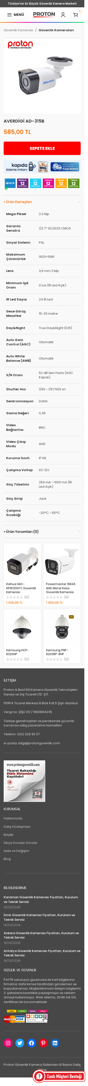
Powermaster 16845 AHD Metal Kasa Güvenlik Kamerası (61, 588)
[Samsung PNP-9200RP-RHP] (62, 627)
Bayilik (8, 834)
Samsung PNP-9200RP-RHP (57, 652)
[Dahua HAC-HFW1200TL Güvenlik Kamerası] (22, 561)
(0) (26, 597)
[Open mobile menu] (15, 15)
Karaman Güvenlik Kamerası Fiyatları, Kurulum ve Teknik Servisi (41, 899)
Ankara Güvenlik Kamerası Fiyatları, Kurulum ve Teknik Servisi (41, 935)
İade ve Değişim (16, 850)
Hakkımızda (13, 818)
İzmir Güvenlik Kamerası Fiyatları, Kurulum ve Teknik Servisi (39, 917)
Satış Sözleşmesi (17, 826)
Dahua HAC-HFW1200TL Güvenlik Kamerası (21, 588)
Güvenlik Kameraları (56, 30)
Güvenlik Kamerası (18, 30)
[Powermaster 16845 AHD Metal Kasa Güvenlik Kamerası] (62, 561)
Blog (7, 859)
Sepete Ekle (42, 148)
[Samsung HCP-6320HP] (22, 627)
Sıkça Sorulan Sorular (20, 842)
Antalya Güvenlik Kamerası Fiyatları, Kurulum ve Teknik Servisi (42, 953)
